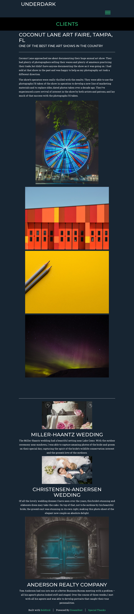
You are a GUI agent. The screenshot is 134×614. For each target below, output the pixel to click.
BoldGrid (45, 610)
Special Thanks (97, 610)
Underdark (38, 4)
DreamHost (76, 610)
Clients (67, 24)
